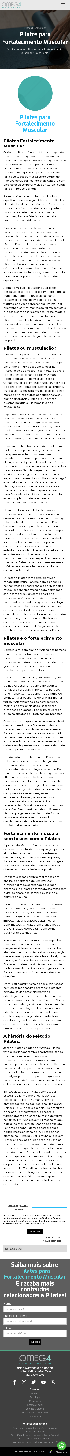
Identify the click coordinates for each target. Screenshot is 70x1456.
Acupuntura (35, 1416)
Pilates (35, 1393)
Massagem (35, 1401)
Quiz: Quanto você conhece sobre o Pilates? (35, 1435)
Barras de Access (35, 1431)
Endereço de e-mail (15, 1315)
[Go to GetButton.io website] (61, 1452)
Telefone (8, 1328)
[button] (63, 6)
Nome (7, 1303)
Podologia (35, 1397)
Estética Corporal (35, 1408)
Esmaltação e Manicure (35, 1412)
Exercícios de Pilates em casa (35, 1438)
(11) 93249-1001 (35, 1374)
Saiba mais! (35, 1231)
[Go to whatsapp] (61, 1445)
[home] (10, 5)
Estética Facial (35, 1405)
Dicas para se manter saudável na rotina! (35, 1428)
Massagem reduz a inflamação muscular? (35, 1442)
